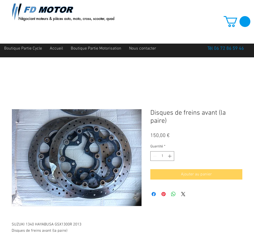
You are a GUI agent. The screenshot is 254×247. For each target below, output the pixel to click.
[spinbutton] (162, 156)
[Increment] (170, 156)
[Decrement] (154, 156)
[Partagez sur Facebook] (154, 194)
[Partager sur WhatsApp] (173, 194)
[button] (237, 21)
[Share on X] (183, 194)
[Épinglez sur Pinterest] (163, 194)
